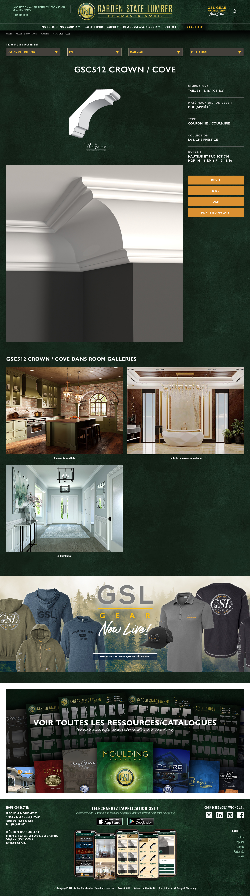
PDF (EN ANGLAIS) (216, 213)
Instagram (209, 815)
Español (240, 842)
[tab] (60, 26)
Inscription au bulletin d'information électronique (39, 9)
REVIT (216, 180)
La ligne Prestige (203, 140)
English (240, 837)
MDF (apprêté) (200, 107)
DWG (216, 191)
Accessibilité (124, 888)
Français (239, 846)
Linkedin (219, 815)
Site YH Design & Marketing (177, 888)
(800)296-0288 (25, 839)
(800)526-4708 (25, 821)
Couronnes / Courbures (209, 123)
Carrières (22, 15)
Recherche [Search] (234, 11)
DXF (216, 202)
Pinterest (230, 815)
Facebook (240, 815)
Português (239, 851)
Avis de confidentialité (144, 888)
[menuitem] (218, 11)
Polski (241, 856)
